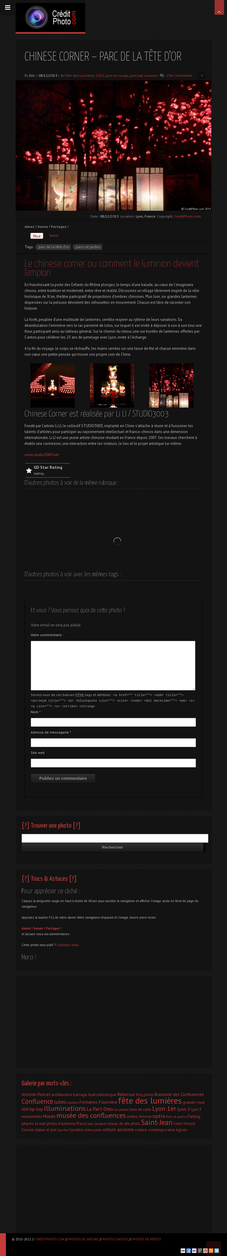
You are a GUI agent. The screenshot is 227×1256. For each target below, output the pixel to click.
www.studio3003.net (42, 454)
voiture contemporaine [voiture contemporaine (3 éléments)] (155, 1128)
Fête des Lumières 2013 (84, 75)
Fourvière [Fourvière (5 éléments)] (108, 1101)
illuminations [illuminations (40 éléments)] (65, 1107)
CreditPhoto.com (187, 216)
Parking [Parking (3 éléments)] (194, 1115)
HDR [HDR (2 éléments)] (25, 1108)
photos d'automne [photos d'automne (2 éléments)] (61, 1122)
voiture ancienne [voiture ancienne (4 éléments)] (118, 1128)
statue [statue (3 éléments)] (40, 1128)
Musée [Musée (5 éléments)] (49, 1115)
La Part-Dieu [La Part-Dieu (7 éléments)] (100, 1108)
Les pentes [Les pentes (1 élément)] (121, 1109)
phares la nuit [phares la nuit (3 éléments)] (34, 1122)
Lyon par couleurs (143, 75)
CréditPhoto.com (49, 1239)
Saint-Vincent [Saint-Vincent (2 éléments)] (184, 1122)
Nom (36, 711)
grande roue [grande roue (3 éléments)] (194, 1101)
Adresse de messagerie (51, 731)
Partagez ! (53, 927)
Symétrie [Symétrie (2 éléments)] (76, 1128)
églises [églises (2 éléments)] (181, 1128)
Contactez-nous (67, 944)
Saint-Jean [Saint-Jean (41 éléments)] (157, 1121)
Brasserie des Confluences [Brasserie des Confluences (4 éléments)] (179, 1093)
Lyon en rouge (116, 75)
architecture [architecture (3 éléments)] (61, 1093)
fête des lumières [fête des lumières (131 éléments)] (150, 1099)
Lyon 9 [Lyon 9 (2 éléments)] (196, 1108)
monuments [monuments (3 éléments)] (32, 1115)
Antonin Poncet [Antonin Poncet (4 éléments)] (36, 1093)
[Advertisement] (113, 1019)
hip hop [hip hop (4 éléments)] (36, 1108)
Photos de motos (146, 1239)
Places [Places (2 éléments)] (82, 1122)
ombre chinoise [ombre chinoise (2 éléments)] (139, 1115)
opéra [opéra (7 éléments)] (159, 1115)
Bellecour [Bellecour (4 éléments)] (126, 1093)
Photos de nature (83, 1239)
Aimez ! (27, 927)
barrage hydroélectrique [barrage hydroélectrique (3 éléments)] (94, 1093)
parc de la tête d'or (53, 246)
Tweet (54, 235)
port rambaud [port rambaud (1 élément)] (97, 1123)
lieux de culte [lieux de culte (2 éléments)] (140, 1108)
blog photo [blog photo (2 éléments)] (145, 1093)
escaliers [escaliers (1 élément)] (73, 1102)
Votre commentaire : (47, 635)
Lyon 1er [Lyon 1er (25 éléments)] (164, 1107)
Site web (38, 751)
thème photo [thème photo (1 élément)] (93, 1129)
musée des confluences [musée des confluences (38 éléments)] (91, 1114)
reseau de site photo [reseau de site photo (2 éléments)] (123, 1122)
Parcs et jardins (88, 246)
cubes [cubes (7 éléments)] (60, 1101)
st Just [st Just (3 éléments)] (51, 1128)
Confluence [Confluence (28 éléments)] (37, 1100)
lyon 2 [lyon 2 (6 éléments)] (183, 1108)
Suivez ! (39, 927)
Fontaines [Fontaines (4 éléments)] (89, 1101)
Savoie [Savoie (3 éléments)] (28, 1128)
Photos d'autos (115, 1239)
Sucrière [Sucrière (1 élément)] (62, 1129)
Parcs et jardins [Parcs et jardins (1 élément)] (176, 1116)
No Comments (180, 75)
